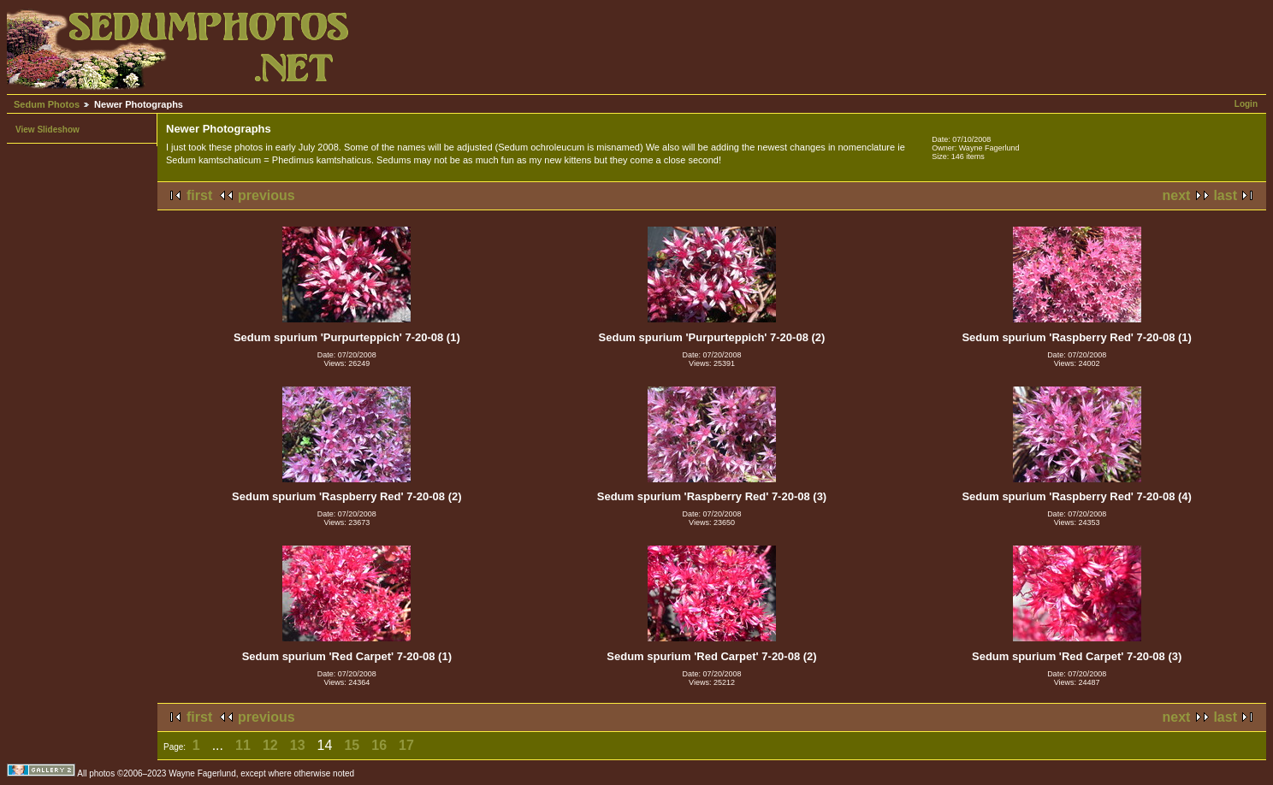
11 (243, 745)
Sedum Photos (47, 104)
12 (270, 745)
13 (297, 745)
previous (266, 195)
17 (406, 745)
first (199, 195)
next (1177, 195)
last (1225, 195)
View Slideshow (47, 129)
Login (1246, 104)
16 (379, 745)
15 (351, 745)
